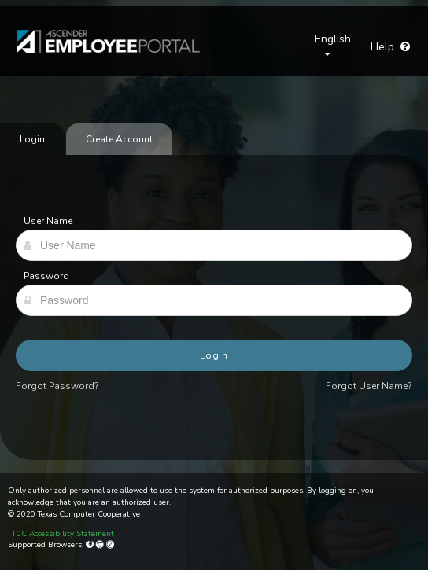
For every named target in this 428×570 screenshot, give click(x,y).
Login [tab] (32, 139)
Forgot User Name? (369, 386)
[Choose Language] (333, 47)
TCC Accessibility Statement (63, 533)
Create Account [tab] (119, 139)
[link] (100, 41)
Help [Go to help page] (390, 46)
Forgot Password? (57, 386)
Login (214, 355)
